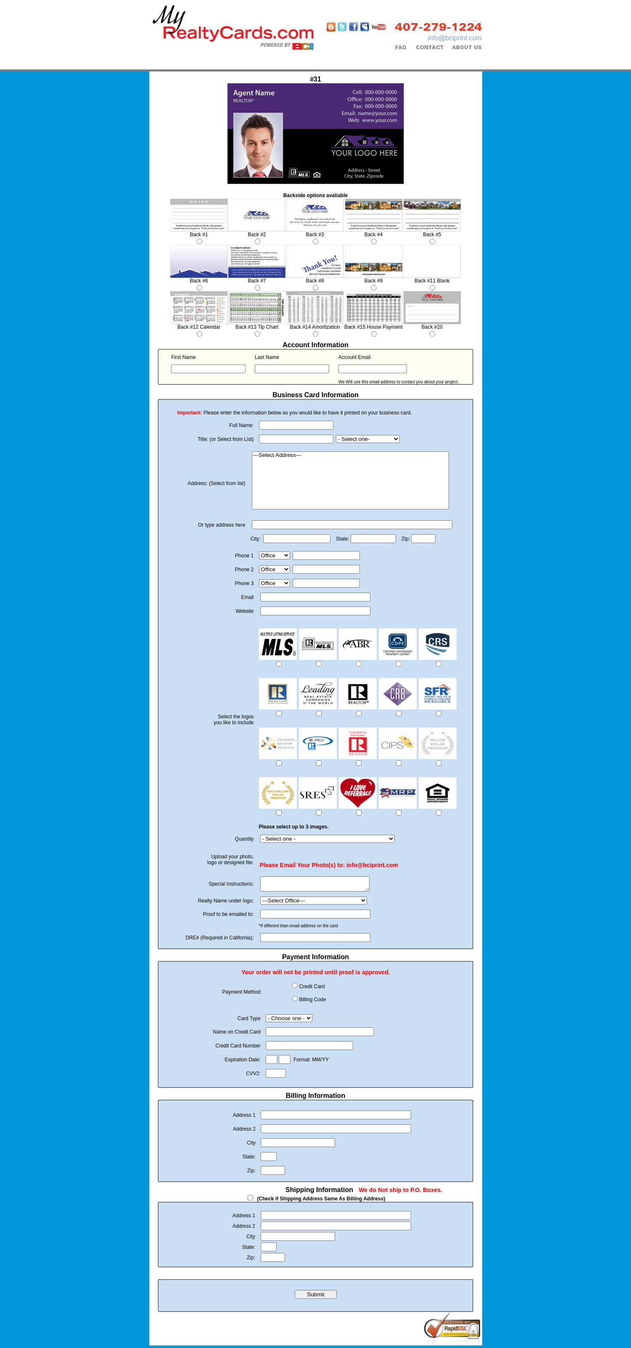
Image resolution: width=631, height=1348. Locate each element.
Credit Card (312, 989)
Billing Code (312, 1002)
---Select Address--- (350, 455)
